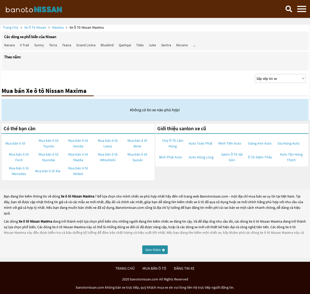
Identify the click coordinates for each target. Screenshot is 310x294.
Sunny (39, 45)
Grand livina (86, 45)
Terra (53, 45)
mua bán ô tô (154, 268)
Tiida (140, 45)
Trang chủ (10, 27)
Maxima (58, 27)
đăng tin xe (184, 268)
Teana (66, 45)
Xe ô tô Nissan (35, 27)
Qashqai (125, 45)
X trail (24, 45)
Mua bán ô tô (15, 143)
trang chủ (125, 268)
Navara (9, 45)
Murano (182, 45)
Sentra (166, 45)
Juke (152, 45)
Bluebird (107, 45)
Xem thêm (155, 249)
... (194, 45)
